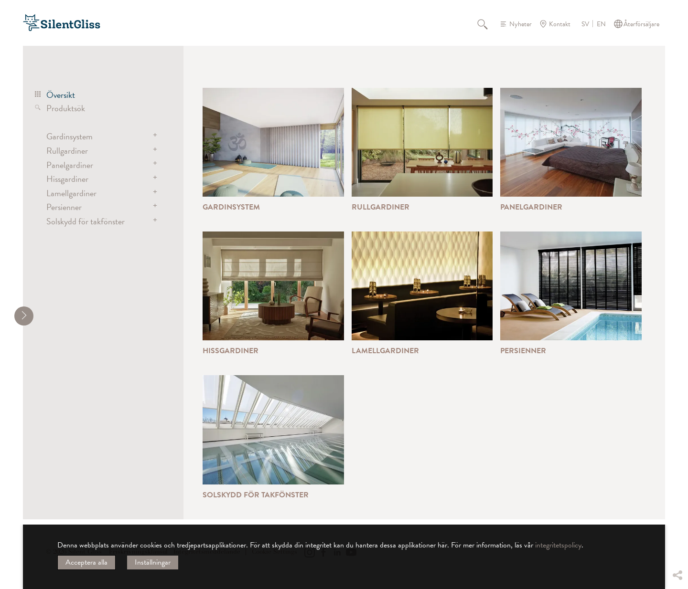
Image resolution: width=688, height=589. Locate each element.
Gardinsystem (69, 136)
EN (601, 24)
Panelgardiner (69, 164)
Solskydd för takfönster (85, 221)
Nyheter (520, 24)
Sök (487, 24)
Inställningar (153, 562)
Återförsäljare (641, 24)
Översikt (60, 94)
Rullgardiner (67, 150)
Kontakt (559, 24)
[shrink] (23, 316)
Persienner (64, 206)
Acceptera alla (86, 562)
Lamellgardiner (71, 193)
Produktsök (65, 108)
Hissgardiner (67, 178)
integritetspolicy (558, 545)
